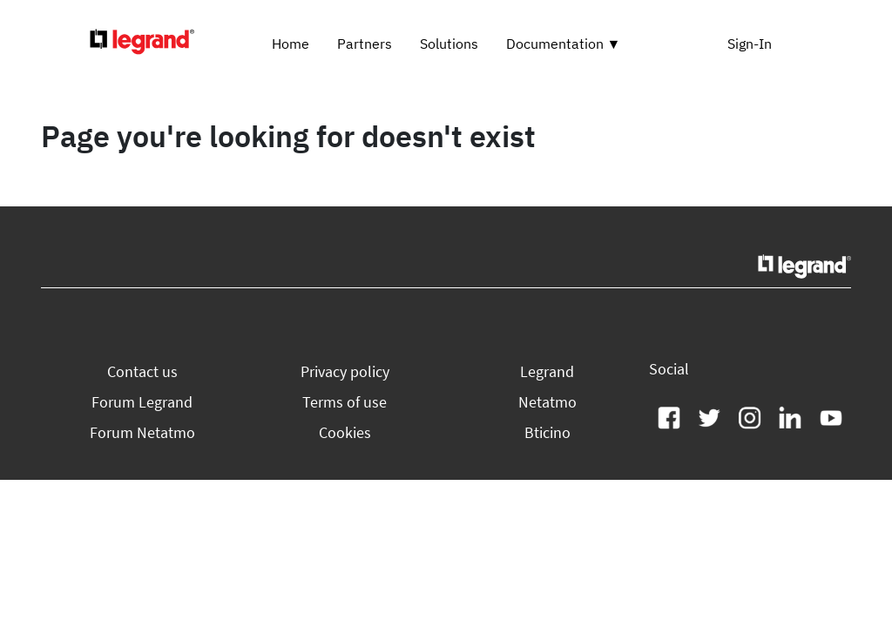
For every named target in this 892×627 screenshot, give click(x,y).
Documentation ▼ (563, 43)
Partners (364, 43)
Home (290, 43)
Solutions (449, 43)
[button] (142, 371)
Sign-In (749, 43)
